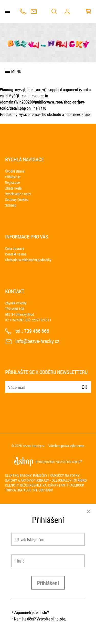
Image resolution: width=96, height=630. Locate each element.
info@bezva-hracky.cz (34, 11)
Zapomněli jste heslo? (31, 612)
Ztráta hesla (13, 188)
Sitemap (10, 205)
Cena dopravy (14, 248)
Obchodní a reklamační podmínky (28, 259)
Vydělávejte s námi (18, 193)
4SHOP (77, 462)
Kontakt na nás (15, 254)
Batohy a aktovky (20, 480)
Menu (16, 71)
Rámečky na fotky (65, 475)
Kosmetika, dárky (43, 485)
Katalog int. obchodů (35, 490)
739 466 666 (23, 11)
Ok (84, 387)
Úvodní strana (15, 171)
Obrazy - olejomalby (54, 480)
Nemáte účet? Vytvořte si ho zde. (40, 619)
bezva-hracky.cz (34, 445)
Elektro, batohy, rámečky (26, 475)
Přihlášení (48, 583)
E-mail (9, 383)
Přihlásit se (12, 176)
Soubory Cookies (16, 199)
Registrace (12, 182)
